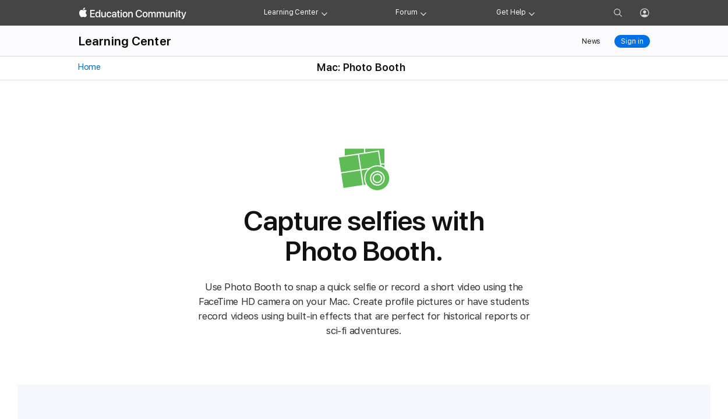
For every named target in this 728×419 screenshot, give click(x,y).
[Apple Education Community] (132, 13)
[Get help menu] (532, 13)
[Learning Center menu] (324, 13)
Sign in (632, 41)
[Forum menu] (423, 13)
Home (89, 67)
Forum (406, 12)
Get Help (511, 12)
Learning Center (291, 12)
